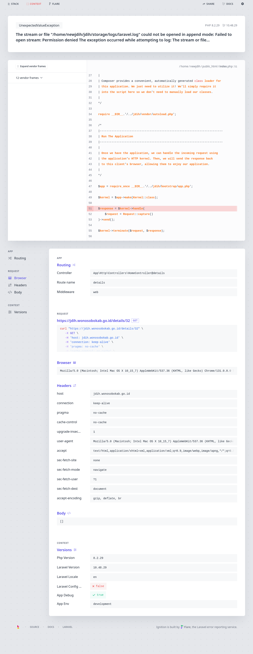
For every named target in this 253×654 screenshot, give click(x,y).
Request (13, 271)
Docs (51, 627)
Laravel (68, 627)
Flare (186, 627)
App (10, 251)
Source (34, 627)
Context (14, 305)
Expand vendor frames (31, 66)
